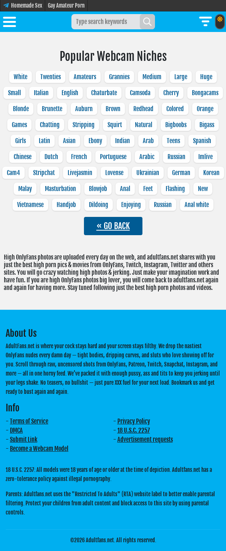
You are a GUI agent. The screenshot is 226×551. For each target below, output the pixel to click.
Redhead (143, 109)
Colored (175, 109)
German (181, 173)
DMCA (16, 430)
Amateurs (85, 77)
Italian (41, 93)
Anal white (197, 205)
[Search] (147, 21)
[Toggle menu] (9, 23)
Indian (122, 141)
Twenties (50, 77)
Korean (211, 173)
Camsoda (140, 93)
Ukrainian (147, 173)
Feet (148, 189)
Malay (25, 189)
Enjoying (131, 205)
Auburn (84, 109)
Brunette (52, 109)
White (20, 77)
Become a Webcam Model (39, 448)
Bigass (206, 125)
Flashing (175, 189)
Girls (20, 141)
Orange (205, 109)
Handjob (66, 205)
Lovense (114, 173)
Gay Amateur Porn (66, 5)
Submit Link (23, 439)
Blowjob (98, 189)
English (70, 93)
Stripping (84, 125)
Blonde (21, 109)
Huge (206, 77)
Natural (143, 125)
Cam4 (13, 173)
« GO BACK (113, 225)
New (203, 189)
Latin (44, 141)
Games (19, 125)
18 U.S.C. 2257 (133, 430)
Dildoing (98, 205)
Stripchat (44, 173)
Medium (151, 77)
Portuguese (113, 157)
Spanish (202, 141)
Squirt (114, 125)
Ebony (95, 141)
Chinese (23, 157)
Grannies (119, 77)
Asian (69, 141)
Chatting (50, 125)
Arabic (147, 157)
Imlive (205, 157)
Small (14, 93)
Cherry (171, 93)
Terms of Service (29, 421)
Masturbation (60, 189)
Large (180, 77)
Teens (173, 141)
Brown (113, 109)
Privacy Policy (133, 421)
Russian (176, 157)
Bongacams (205, 93)
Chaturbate (104, 93)
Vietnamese (30, 205)
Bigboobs (175, 125)
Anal (125, 189)
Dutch (51, 157)
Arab (148, 141)
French (79, 157)
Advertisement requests (145, 439)
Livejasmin (80, 173)
